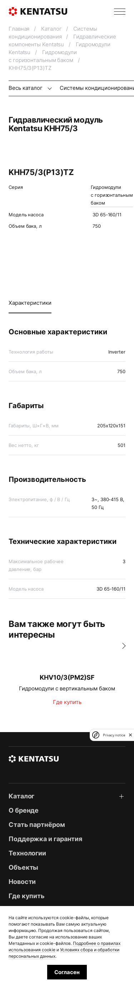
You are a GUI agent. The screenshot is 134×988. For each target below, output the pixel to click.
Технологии (27, 853)
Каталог (52, 28)
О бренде (24, 810)
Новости (22, 881)
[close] (130, 735)
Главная (20, 28)
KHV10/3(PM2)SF (67, 677)
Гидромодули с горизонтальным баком (112, 195)
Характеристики (30, 302)
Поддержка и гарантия (45, 839)
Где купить (67, 702)
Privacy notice (114, 735)
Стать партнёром (37, 824)
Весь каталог (26, 87)
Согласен (67, 972)
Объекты (23, 867)
